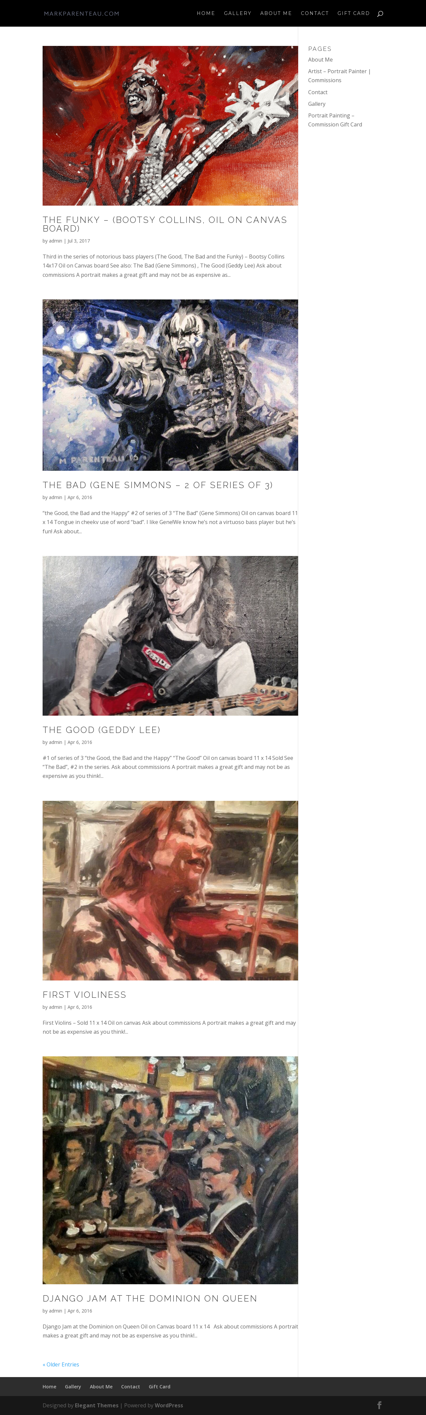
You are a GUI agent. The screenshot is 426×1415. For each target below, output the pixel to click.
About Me (276, 13)
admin (55, 241)
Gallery (238, 13)
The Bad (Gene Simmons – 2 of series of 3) (158, 485)
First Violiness (85, 995)
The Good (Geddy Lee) (102, 730)
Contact (315, 13)
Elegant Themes (96, 1405)
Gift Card (353, 13)
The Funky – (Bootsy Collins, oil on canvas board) (165, 224)
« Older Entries (61, 1364)
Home (206, 13)
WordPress (169, 1405)
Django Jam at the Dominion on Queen (150, 1299)
